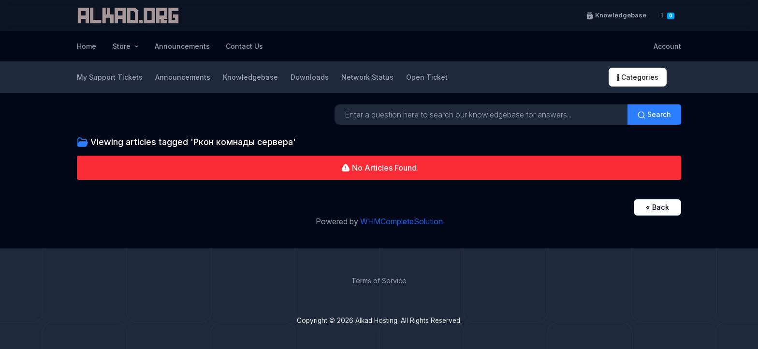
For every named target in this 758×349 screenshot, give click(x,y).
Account (667, 46)
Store (122, 46)
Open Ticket (427, 77)
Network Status (367, 77)
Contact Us (244, 46)
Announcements (182, 46)
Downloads (310, 77)
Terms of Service (379, 280)
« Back (657, 207)
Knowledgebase (615, 15)
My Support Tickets (110, 77)
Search (654, 114)
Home (86, 46)
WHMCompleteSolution (401, 221)
